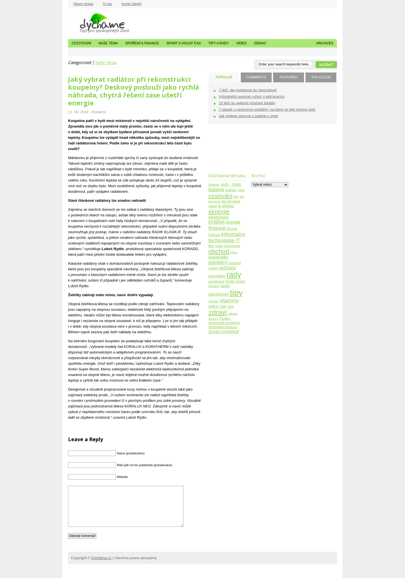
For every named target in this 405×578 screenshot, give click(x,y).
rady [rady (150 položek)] (233, 275)
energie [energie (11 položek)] (233, 222)
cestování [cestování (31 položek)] (220, 196)
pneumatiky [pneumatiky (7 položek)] (218, 257)
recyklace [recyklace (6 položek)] (216, 281)
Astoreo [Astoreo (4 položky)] (214, 184)
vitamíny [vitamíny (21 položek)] (229, 300)
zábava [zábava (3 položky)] (233, 313)
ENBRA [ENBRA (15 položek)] (216, 222)
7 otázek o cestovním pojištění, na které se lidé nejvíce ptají (267, 109)
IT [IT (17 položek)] (238, 240)
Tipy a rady (218, 43)
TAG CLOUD (320, 77)
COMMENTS (256, 77)
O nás (107, 4)
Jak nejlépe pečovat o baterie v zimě (248, 116)
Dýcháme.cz (96, 22)
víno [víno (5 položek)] (230, 307)
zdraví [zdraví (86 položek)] (217, 312)
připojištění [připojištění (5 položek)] (217, 276)
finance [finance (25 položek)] (217, 228)
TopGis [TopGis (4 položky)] (213, 301)
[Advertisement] (226, 151)
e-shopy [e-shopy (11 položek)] (226, 205)
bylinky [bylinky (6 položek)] (231, 190)
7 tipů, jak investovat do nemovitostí (248, 90)
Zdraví (260, 43)
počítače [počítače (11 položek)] (227, 268)
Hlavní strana (83, 4)
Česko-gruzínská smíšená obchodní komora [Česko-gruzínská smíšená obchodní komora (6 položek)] (224, 322)
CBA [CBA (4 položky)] (241, 190)
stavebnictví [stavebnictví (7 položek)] (218, 294)
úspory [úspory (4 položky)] (213, 318)
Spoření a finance (142, 43)
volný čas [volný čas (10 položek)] (217, 306)
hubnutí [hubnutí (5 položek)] (214, 235)
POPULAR (224, 77)
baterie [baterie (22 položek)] (216, 189)
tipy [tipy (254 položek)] (236, 292)
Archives (324, 43)
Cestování (81, 43)
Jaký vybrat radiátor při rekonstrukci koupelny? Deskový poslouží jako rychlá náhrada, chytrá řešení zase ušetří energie (133, 91)
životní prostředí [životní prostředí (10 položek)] (223, 331)
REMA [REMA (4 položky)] (230, 281)
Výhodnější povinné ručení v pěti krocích (251, 96)
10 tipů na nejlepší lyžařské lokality (247, 103)
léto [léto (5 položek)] (211, 246)
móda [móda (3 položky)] (219, 246)
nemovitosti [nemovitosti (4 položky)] (232, 246)
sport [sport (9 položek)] (225, 286)
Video (241, 43)
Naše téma (108, 43)
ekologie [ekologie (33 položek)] (219, 211)
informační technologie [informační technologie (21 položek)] (226, 237)
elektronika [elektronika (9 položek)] (218, 217)
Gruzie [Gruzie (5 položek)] (232, 229)
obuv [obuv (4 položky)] (233, 252)
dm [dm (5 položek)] (235, 197)
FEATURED (289, 77)
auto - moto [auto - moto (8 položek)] (231, 184)
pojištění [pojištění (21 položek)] (218, 262)
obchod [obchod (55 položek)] (218, 251)
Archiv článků (131, 4)
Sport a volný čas (183, 43)
